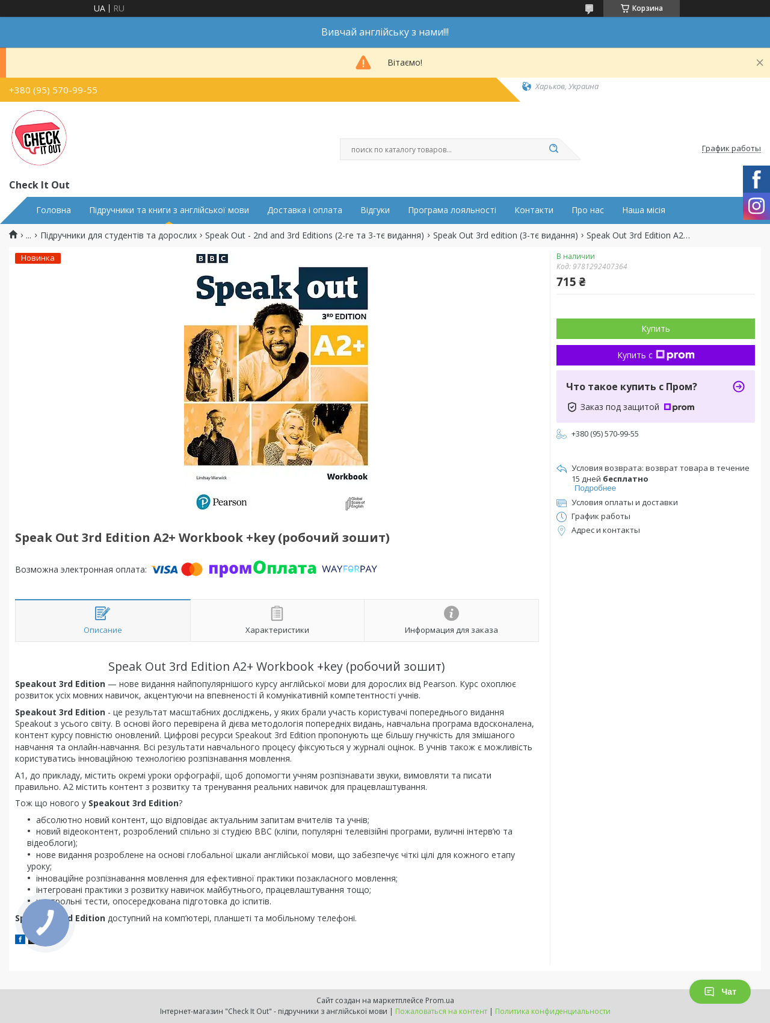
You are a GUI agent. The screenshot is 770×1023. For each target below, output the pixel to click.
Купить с (656, 355)
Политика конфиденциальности (553, 1011)
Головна (53, 210)
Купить (655, 328)
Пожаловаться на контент (441, 1011)
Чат (720, 991)
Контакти (533, 210)
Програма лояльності (452, 210)
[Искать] (553, 149)
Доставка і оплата (304, 210)
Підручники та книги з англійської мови (169, 210)
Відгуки (375, 210)
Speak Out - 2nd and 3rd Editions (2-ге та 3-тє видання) (314, 235)
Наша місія (643, 210)
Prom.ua (439, 1000)
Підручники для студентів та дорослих (118, 235)
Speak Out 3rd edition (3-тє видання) (505, 235)
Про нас (587, 210)
